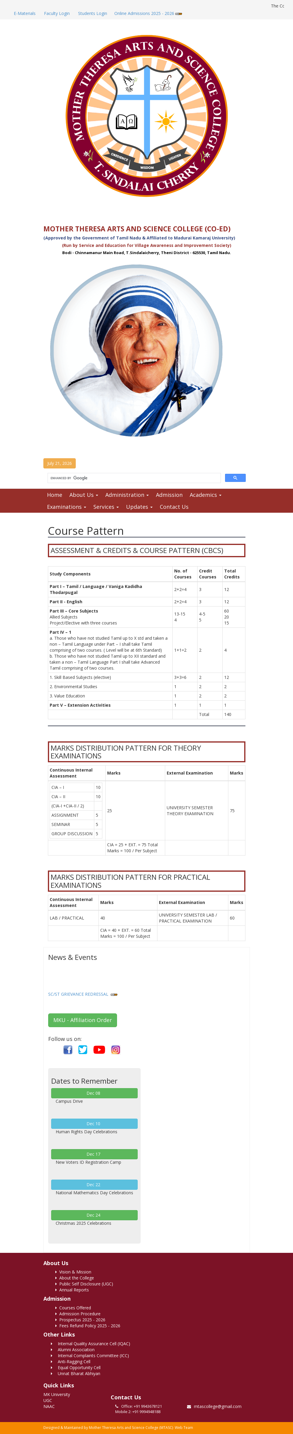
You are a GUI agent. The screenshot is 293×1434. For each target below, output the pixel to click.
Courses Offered (73, 1308)
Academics (205, 494)
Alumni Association (73, 1349)
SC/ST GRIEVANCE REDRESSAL (78, 996)
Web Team (184, 1427)
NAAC (49, 1406)
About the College (74, 1278)
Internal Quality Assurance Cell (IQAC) (90, 1343)
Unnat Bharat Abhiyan (75, 1373)
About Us (83, 494)
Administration (127, 494)
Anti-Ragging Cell (70, 1361)
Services (106, 506)
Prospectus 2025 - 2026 (80, 1319)
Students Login (92, 13)
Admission (169, 494)
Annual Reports (72, 1290)
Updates (139, 506)
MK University (56, 1394)
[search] (134, 478)
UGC (47, 1400)
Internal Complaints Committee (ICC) (90, 1355)
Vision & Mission (73, 1272)
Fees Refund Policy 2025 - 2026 (87, 1325)
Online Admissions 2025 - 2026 (148, 13)
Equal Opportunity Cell (76, 1367)
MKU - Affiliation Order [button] (82, 1020)
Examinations (66, 506)
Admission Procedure (78, 1314)
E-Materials (24, 13)
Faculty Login (56, 13)
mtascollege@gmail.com (218, 1406)
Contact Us (174, 506)
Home (54, 494)
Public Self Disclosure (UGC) (84, 1284)
